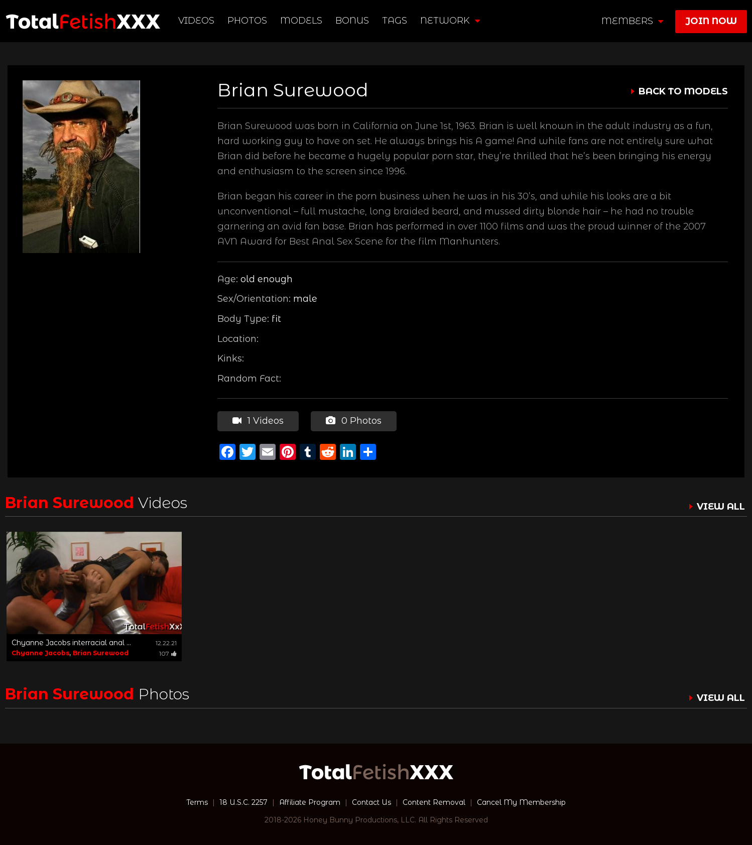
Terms (197, 802)
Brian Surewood (101, 653)
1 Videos (258, 420)
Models (301, 20)
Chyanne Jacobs (40, 653)
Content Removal (434, 802)
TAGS (394, 20)
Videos (196, 20)
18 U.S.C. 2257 (243, 802)
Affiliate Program (309, 802)
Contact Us (371, 802)
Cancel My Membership (521, 802)
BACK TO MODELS (683, 91)
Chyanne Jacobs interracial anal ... (71, 642)
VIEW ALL (721, 506)
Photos (247, 20)
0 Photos (354, 420)
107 (168, 653)
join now (711, 21)
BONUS (352, 20)
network (450, 20)
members (632, 21)
